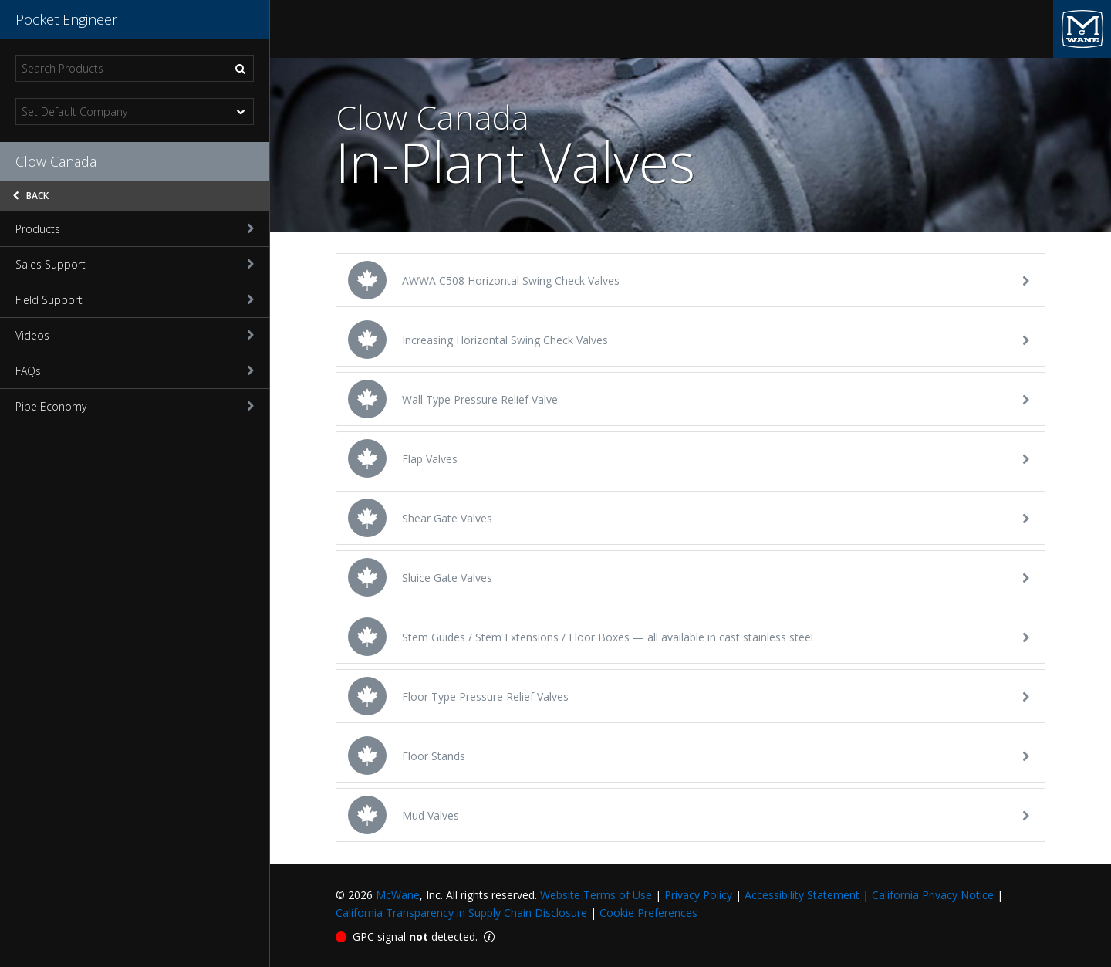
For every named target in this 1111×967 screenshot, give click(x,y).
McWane (398, 895)
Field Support (134, 299)
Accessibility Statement (802, 895)
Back (31, 195)
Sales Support (134, 264)
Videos (134, 335)
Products (134, 228)
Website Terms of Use (596, 895)
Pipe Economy (134, 406)
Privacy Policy (698, 895)
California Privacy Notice (933, 895)
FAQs (134, 370)
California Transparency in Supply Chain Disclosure (461, 912)
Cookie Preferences (648, 912)
